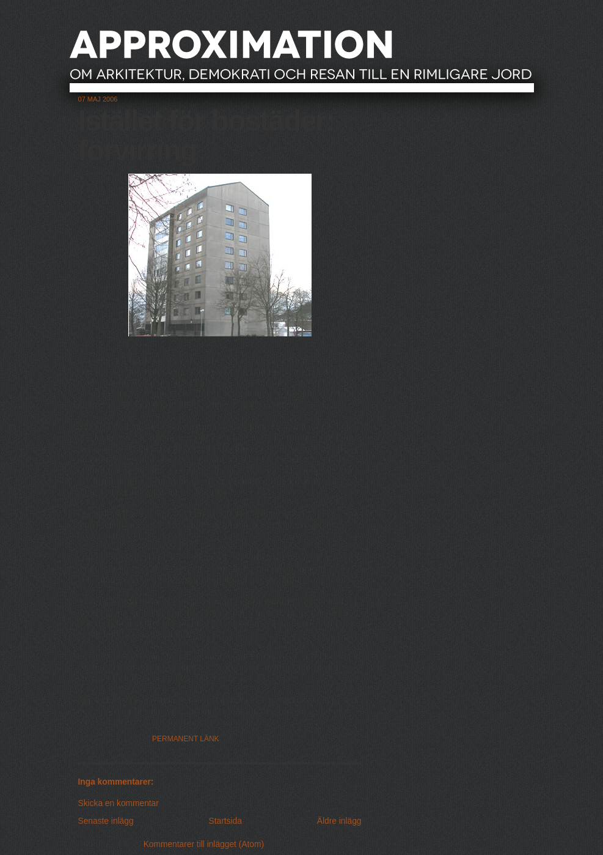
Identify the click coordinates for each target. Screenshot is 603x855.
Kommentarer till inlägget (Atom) (204, 844)
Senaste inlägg (106, 821)
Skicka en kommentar (118, 803)
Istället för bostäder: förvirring (206, 135)
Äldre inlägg (339, 821)
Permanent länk (185, 739)
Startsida (225, 821)
